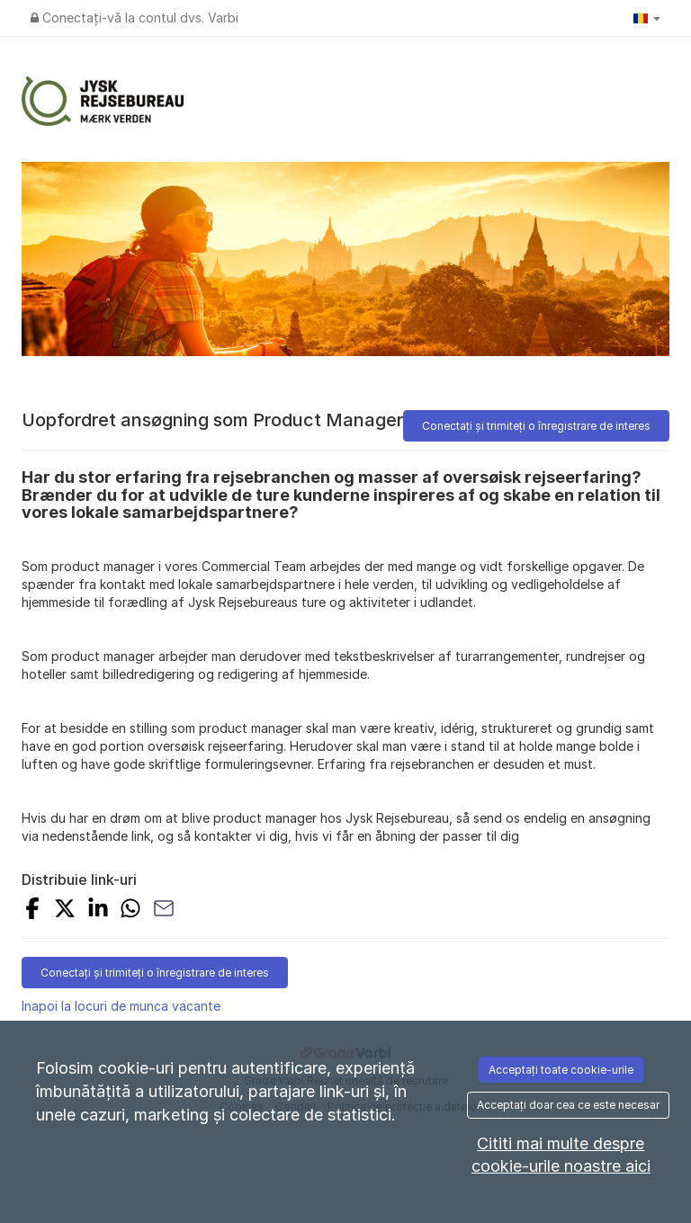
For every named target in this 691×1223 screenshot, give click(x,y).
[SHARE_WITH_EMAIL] (164, 910)
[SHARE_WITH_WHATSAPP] (130, 910)
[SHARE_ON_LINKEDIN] (98, 910)
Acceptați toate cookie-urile (561, 1069)
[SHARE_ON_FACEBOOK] (32, 910)
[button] (646, 18)
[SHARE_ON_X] (65, 910)
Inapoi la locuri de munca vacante (121, 1005)
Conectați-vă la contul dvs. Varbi (134, 17)
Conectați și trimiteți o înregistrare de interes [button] (536, 426)
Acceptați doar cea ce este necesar (568, 1104)
